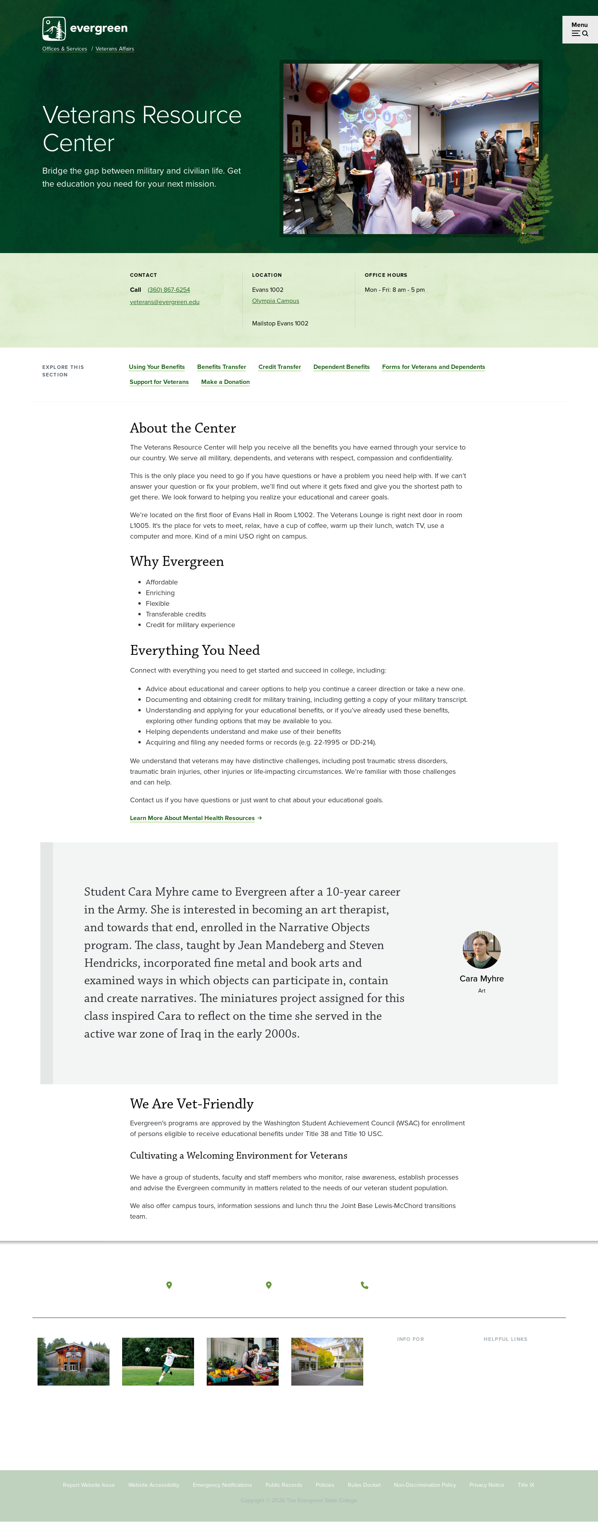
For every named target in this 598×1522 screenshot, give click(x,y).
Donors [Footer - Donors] (407, 1402)
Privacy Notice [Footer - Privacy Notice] (487, 1485)
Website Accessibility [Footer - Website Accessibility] (153, 1485)
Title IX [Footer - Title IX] (526, 1485)
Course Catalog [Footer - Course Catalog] (505, 1389)
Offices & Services (64, 49)
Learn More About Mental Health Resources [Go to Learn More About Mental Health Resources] (192, 817)
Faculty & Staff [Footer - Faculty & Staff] (417, 1389)
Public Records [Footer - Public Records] (284, 1485)
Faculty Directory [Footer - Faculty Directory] (507, 1364)
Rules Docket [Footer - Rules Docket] (364, 1485)
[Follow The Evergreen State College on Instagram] (514, 1285)
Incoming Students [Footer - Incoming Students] (423, 1364)
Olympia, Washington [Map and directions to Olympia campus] (215, 1284)
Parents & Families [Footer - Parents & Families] (422, 1377)
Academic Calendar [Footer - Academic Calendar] (511, 1402)
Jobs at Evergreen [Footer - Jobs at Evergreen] (509, 1428)
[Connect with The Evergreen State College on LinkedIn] (530, 1285)
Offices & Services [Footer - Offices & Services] (509, 1377)
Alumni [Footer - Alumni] (407, 1415)
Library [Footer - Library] (493, 1351)
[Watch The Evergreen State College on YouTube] (498, 1285)
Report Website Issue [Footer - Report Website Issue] (89, 1485)
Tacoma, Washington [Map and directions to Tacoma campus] (314, 1284)
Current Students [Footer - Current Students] (420, 1351)
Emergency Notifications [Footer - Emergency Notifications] (222, 1485)
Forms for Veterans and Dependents (433, 366)
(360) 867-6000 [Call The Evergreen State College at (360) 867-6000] (402, 1284)
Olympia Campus (275, 300)
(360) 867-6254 (169, 289)
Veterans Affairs (115, 49)
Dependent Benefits (341, 366)
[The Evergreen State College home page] (89, 1287)
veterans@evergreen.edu (165, 301)
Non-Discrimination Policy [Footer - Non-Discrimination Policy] (425, 1485)
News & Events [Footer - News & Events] (504, 1415)
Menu (580, 24)
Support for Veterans (159, 381)
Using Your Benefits (157, 366)
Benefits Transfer (221, 366)
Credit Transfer (279, 366)
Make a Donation (225, 381)
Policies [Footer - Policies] (325, 1485)
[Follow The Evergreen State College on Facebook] (481, 1285)
